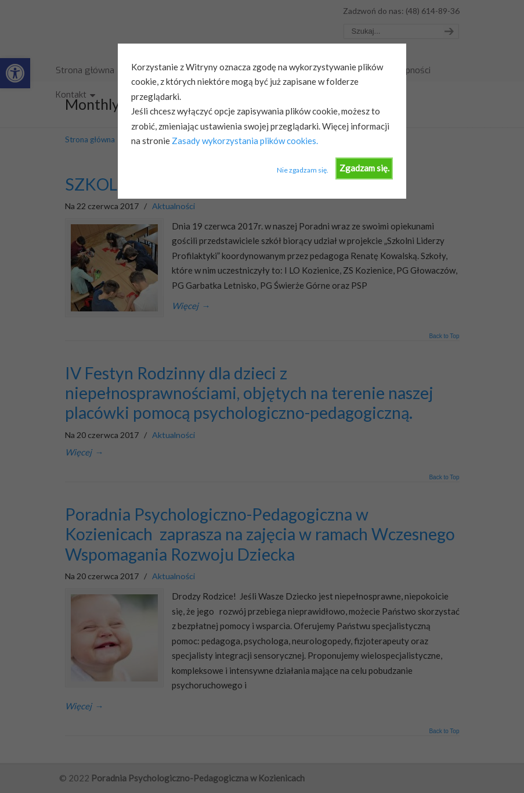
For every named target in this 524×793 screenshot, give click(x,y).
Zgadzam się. (364, 168)
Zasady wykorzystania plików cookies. (244, 140)
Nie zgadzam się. (302, 170)
